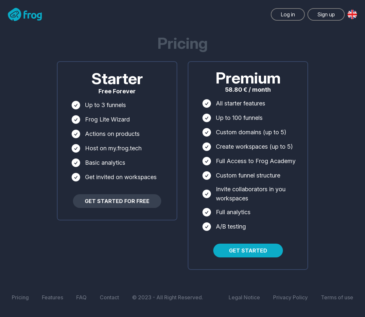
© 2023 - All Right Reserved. (167, 297)
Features (52, 297)
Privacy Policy (290, 297)
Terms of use (337, 297)
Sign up (326, 14)
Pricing (20, 297)
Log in (288, 14)
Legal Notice (244, 297)
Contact (109, 297)
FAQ (81, 297)
